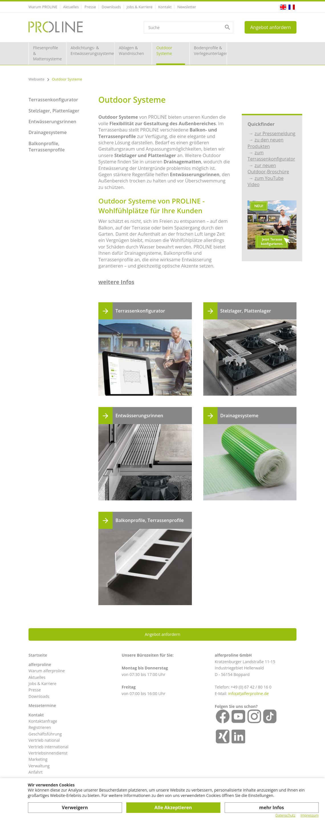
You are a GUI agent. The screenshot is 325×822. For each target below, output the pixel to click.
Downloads (111, 6)
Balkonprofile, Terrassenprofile (47, 146)
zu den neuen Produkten (265, 143)
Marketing (38, 759)
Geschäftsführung (45, 734)
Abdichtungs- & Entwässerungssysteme (92, 50)
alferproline (40, 664)
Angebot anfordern (270, 27)
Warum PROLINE (43, 6)
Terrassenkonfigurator (53, 99)
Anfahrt (35, 772)
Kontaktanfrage (43, 721)
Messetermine (42, 705)
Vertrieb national (44, 740)
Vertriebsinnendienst (48, 753)
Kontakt (165, 6)
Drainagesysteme (48, 132)
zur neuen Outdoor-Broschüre (268, 168)
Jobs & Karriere (140, 6)
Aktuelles (71, 6)
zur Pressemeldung (275, 133)
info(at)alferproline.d (247, 693)
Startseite (38, 655)
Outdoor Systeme (164, 50)
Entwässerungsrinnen (52, 121)
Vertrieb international (48, 746)
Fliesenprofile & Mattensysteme (47, 53)
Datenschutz (285, 815)
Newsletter (186, 6)
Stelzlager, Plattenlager (54, 111)
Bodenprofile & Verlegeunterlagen (210, 50)
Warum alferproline (47, 670)
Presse (90, 6)
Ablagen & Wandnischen (131, 50)
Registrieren (40, 727)
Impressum (309, 815)
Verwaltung (39, 765)
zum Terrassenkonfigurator (271, 155)
